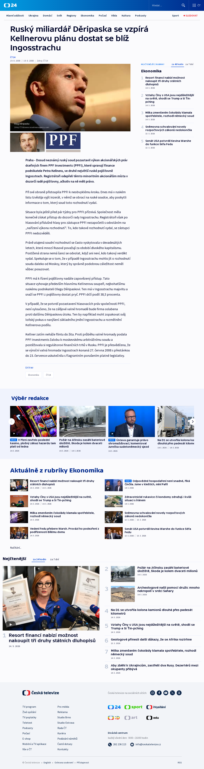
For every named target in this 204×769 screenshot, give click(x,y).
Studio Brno (64, 716)
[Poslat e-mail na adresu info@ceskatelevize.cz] (145, 743)
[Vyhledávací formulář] (169, 5)
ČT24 (12, 57)
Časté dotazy (64, 743)
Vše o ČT (27, 748)
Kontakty (62, 748)
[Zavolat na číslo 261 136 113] (117, 743)
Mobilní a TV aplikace (34, 743)
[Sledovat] (190, 15)
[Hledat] (183, 5)
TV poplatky (29, 716)
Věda (114, 15)
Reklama (62, 711)
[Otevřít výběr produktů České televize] (196, 5)
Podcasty (140, 15)
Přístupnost (83, 761)
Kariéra (61, 732)
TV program (29, 705)
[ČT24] (10, 5)
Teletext (27, 721)
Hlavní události (15, 15)
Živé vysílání (29, 711)
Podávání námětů (67, 737)
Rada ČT (62, 727)
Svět (59, 15)
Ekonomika (87, 15)
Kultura (126, 15)
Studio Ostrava (65, 721)
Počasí (103, 15)
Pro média (63, 705)
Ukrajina (33, 15)
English (47, 761)
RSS (180, 761)
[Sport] (175, 15)
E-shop (26, 737)
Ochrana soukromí (64, 761)
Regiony (71, 15)
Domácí (47, 15)
